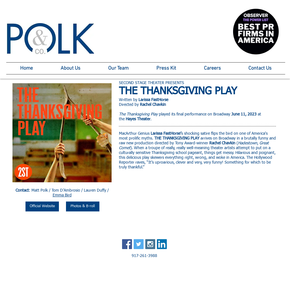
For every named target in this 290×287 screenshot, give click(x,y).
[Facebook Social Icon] (127, 244)
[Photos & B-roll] (82, 206)
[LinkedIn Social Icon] (162, 244)
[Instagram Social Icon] (150, 244)
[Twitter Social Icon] (139, 244)
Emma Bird (62, 195)
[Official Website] (42, 206)
